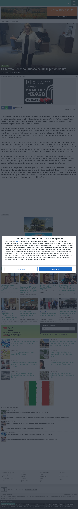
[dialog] (39, 254)
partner (18, 241)
